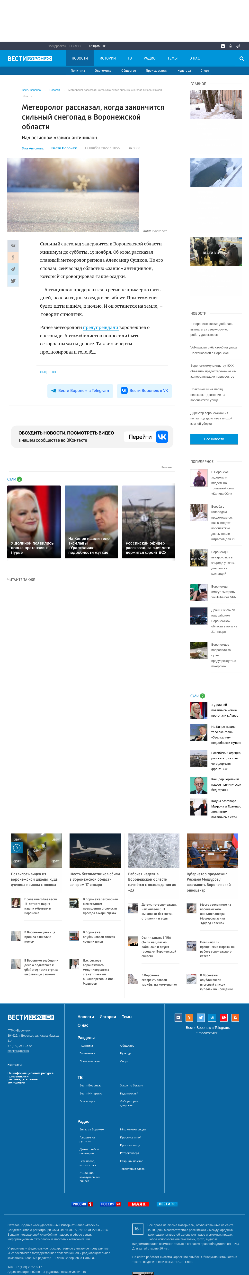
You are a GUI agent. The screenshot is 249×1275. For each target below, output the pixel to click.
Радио (150, 59)
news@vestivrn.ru (73, 1238)
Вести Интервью (91, 1060)
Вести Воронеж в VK (144, 390)
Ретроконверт (129, 1120)
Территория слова (132, 1135)
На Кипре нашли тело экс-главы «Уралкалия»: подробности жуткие (226, 701)
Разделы (86, 1004)
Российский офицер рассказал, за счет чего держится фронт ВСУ (225, 727)
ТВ (130, 59)
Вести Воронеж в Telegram (80, 390)
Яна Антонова (33, 148)
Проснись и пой (131, 1104)
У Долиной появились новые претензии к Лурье (224, 677)
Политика (78, 70)
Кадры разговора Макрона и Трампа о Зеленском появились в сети (226, 776)
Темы (173, 59)
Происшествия (157, 70)
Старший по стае (131, 1127)
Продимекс (97, 46)
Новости (80, 59)
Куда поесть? (129, 1060)
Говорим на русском (87, 1106)
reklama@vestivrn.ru (22, 1257)
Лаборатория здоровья (129, 1070)
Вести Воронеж (64, 148)
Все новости (214, 406)
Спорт (205, 70)
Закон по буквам (131, 1052)
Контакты (15, 1031)
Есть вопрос (88, 1068)
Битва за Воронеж (92, 1096)
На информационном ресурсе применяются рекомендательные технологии (30, 1044)
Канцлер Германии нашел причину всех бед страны (226, 751)
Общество (128, 70)
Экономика (103, 70)
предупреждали (101, 327)
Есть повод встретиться (88, 1130)
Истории (108, 59)
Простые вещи (130, 1112)
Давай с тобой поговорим (89, 1118)
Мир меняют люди (133, 1096)
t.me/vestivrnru (207, 1000)
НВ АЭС (75, 46)
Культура (184, 70)
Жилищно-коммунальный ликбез (90, 1143)
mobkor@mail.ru (18, 1017)
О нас (194, 59)
